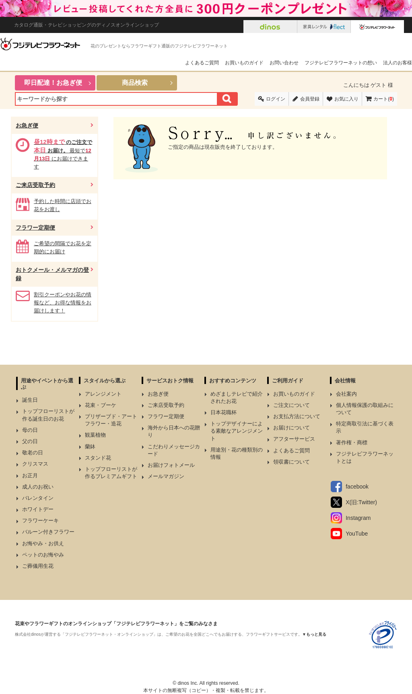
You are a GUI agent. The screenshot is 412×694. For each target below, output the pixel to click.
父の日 (30, 441)
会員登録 (309, 99)
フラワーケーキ (40, 520)
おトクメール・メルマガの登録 (52, 274)
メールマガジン (166, 476)
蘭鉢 (90, 447)
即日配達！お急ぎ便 (53, 82)
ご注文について (291, 405)
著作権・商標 (351, 442)
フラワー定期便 (35, 227)
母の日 (30, 430)
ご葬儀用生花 (38, 566)
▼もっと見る (314, 634)
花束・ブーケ (100, 405)
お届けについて (291, 428)
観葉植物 (95, 435)
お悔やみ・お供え (43, 543)
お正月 (30, 475)
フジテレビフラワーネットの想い (341, 63)
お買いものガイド (244, 63)
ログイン (275, 99)
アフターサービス (294, 439)
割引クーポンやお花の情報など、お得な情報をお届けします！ (62, 303)
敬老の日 (32, 453)
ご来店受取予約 (35, 185)
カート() (383, 99)
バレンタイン (38, 498)
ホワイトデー (38, 509)
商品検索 (135, 82)
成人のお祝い (38, 487)
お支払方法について (296, 416)
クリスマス (35, 464)
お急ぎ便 (27, 125)
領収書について (291, 462)
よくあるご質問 (202, 63)
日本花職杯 (223, 412)
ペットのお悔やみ (43, 555)
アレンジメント (103, 394)
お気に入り (346, 99)
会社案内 (346, 394)
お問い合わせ (284, 63)
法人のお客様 (397, 63)
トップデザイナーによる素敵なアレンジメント (236, 431)
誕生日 (30, 400)
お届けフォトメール (171, 465)
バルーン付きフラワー (48, 532)
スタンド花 (98, 458)
